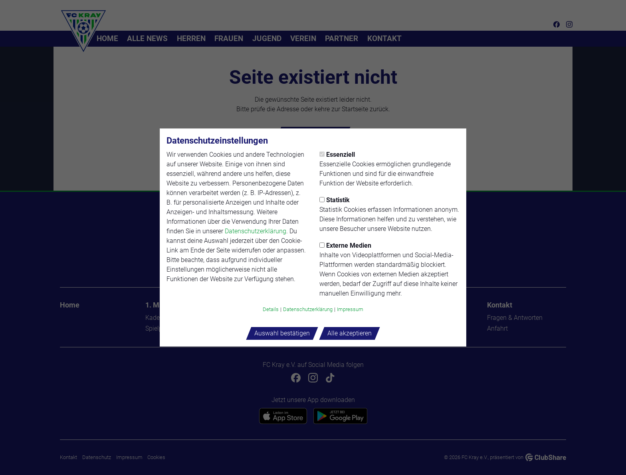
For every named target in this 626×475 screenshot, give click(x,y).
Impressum (350, 309)
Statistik (334, 200)
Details (271, 309)
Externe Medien (345, 245)
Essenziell (337, 154)
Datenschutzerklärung (255, 231)
